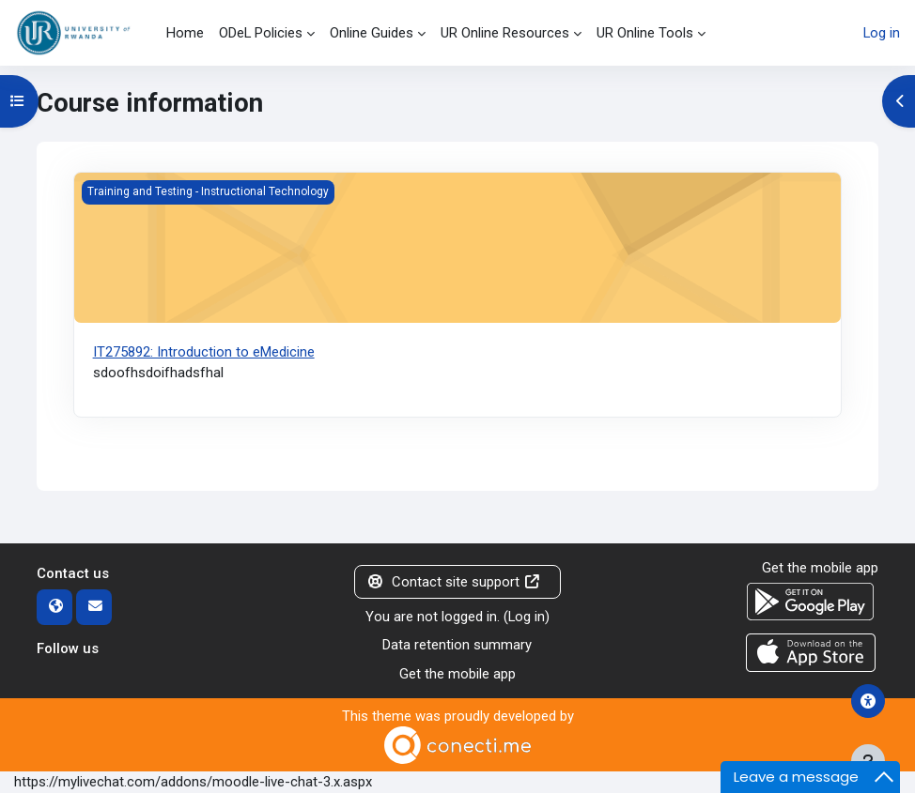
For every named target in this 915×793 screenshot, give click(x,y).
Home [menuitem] (185, 32)
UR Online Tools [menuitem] (645, 32)
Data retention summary (457, 644)
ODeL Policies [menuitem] (260, 32)
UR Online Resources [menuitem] (505, 32)
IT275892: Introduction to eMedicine (204, 351)
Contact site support (453, 581)
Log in (881, 32)
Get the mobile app (457, 673)
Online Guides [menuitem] (371, 32)
